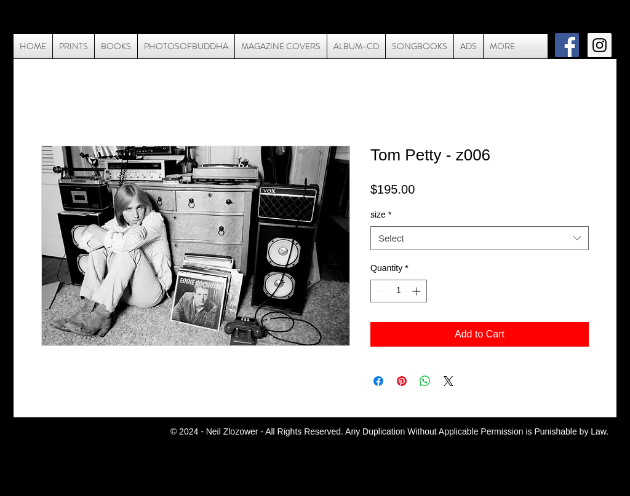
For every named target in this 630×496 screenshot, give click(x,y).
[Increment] (417, 291)
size (380, 214)
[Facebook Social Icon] (567, 45)
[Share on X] (448, 381)
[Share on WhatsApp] (425, 381)
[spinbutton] (399, 291)
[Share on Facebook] (378, 381)
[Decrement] (380, 291)
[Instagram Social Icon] (600, 45)
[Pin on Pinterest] (401, 381)
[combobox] (479, 238)
